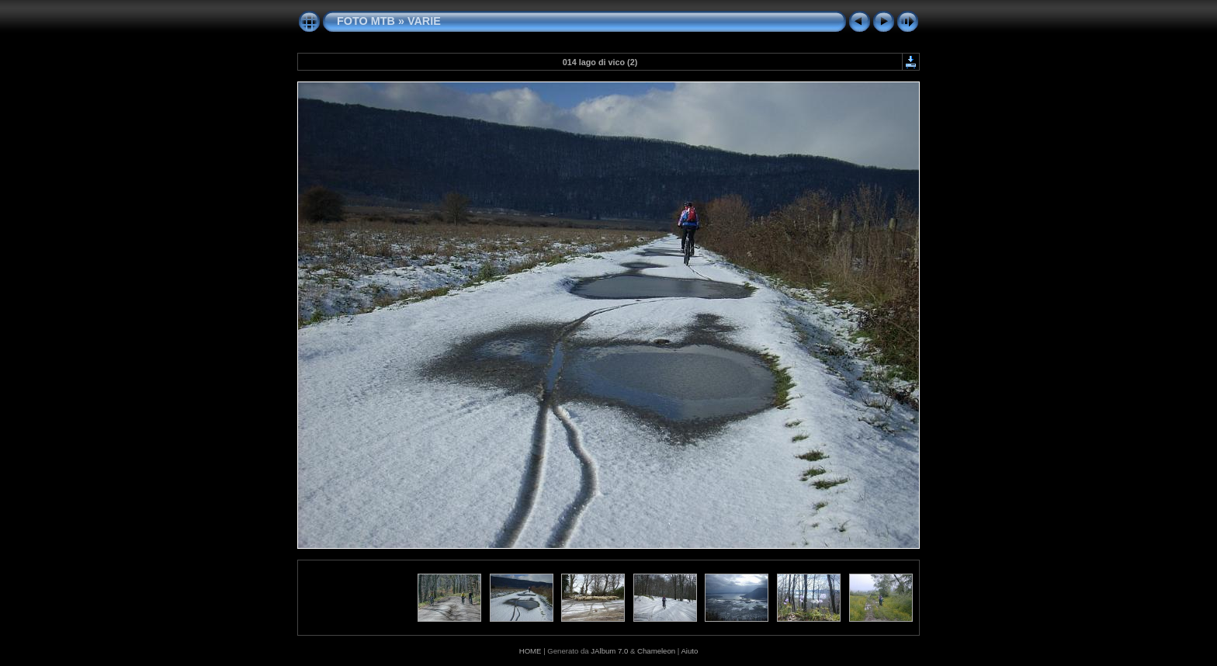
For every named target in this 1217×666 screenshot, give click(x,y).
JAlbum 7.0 (609, 651)
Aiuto (689, 651)
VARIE (424, 21)
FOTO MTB (366, 21)
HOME (530, 651)
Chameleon (656, 651)
